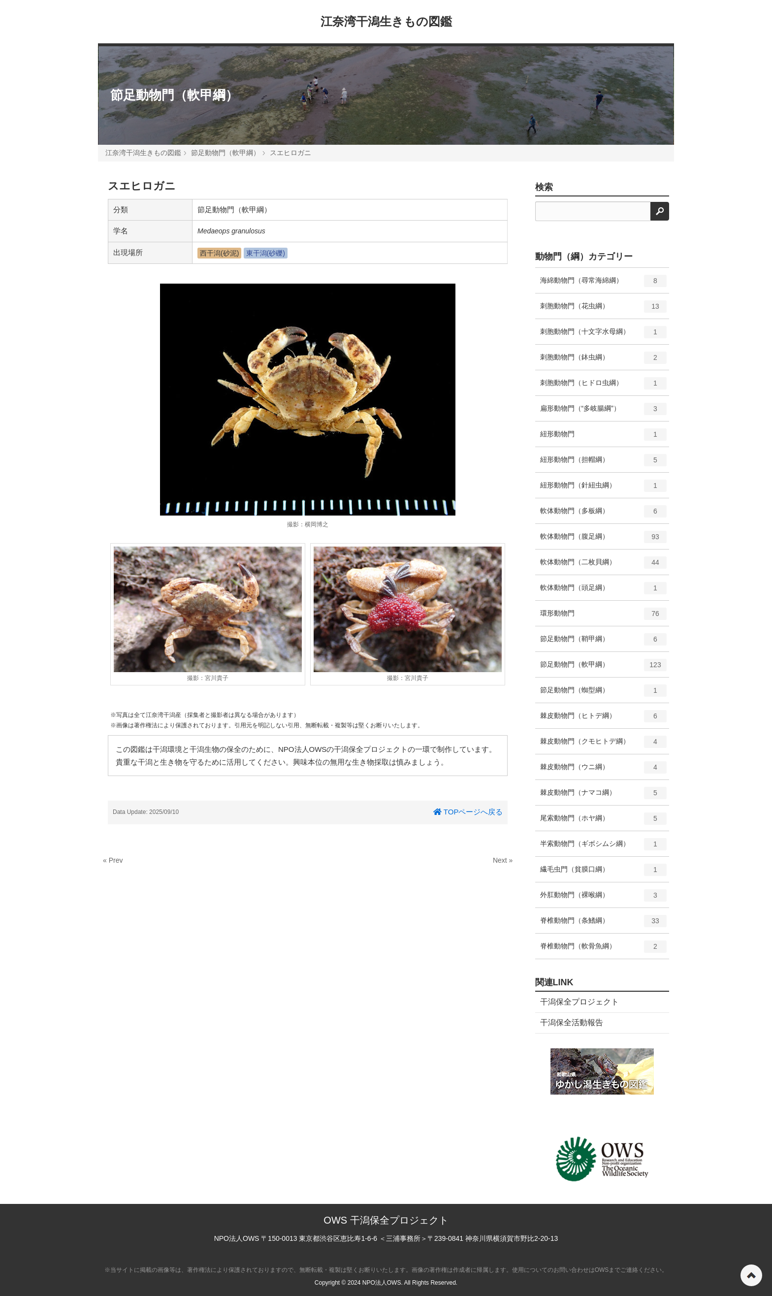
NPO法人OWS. (382, 1282)
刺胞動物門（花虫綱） (603, 309)
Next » (503, 860)
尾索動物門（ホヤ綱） (603, 821)
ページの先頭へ (751, 1275)
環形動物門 (603, 617)
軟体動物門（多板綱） (603, 514)
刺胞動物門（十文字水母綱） (603, 335)
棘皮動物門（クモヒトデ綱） (603, 745)
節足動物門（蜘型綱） (603, 693)
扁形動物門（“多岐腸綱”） (603, 412)
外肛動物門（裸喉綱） (603, 898)
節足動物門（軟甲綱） (174, 95)
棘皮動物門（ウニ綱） (603, 770)
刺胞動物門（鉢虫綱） (603, 361)
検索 (544, 187)
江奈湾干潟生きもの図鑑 (386, 21)
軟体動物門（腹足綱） (603, 540)
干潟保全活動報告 (571, 1022)
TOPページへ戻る (468, 812)
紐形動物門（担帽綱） (603, 463)
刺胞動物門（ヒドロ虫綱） (603, 386)
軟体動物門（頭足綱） (603, 591)
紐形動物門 (603, 437)
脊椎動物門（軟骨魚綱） (603, 949)
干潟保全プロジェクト (579, 1002)
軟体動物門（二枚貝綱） (603, 565)
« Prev (113, 860)
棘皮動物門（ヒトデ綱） (603, 719)
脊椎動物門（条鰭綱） (603, 924)
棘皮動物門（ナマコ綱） (603, 796)
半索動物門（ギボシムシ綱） (603, 847)
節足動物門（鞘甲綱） (603, 642)
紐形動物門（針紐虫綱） (603, 489)
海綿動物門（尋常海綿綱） (603, 284)
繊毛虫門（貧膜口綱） (603, 873)
